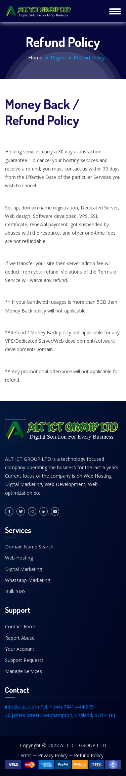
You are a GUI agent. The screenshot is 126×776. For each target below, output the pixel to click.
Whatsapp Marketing (27, 580)
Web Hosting (19, 557)
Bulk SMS (15, 591)
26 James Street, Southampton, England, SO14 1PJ (60, 715)
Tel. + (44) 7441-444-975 (67, 707)
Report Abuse (20, 638)
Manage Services (23, 671)
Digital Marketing (23, 569)
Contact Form (20, 626)
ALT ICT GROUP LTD (83, 745)
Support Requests (24, 660)
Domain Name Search (29, 546)
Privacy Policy (53, 755)
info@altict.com (22, 707)
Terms (24, 755)
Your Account (19, 649)
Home (35, 57)
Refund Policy (88, 755)
